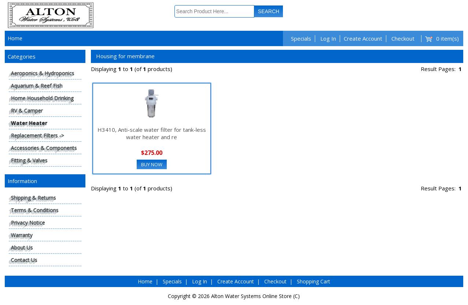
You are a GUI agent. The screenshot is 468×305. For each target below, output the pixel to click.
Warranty (22, 234)
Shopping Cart (313, 281)
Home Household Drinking (42, 97)
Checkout (402, 38)
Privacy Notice (28, 222)
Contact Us (24, 259)
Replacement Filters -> (37, 135)
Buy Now (151, 164)
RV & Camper (27, 110)
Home (15, 38)
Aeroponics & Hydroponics (42, 73)
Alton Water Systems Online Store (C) (255, 296)
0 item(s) (447, 38)
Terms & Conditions (35, 210)
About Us (22, 247)
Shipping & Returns (33, 197)
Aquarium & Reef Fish (37, 85)
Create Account (363, 38)
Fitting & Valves (29, 160)
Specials (301, 38)
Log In (328, 38)
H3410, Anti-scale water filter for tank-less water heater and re (151, 133)
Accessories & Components (44, 147)
